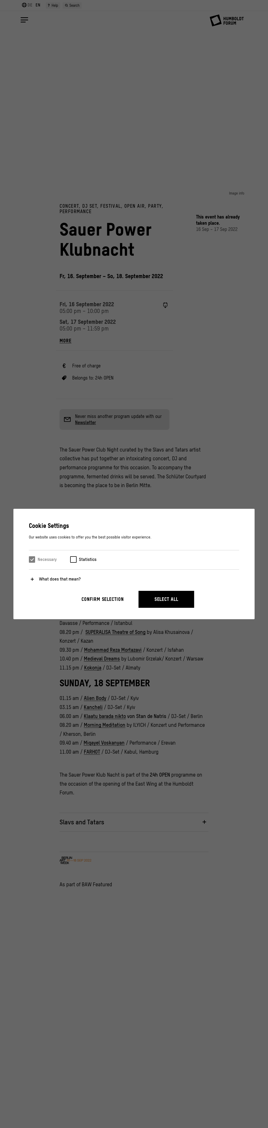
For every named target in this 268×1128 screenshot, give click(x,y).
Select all (166, 599)
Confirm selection (103, 599)
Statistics (87, 559)
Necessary (47, 559)
